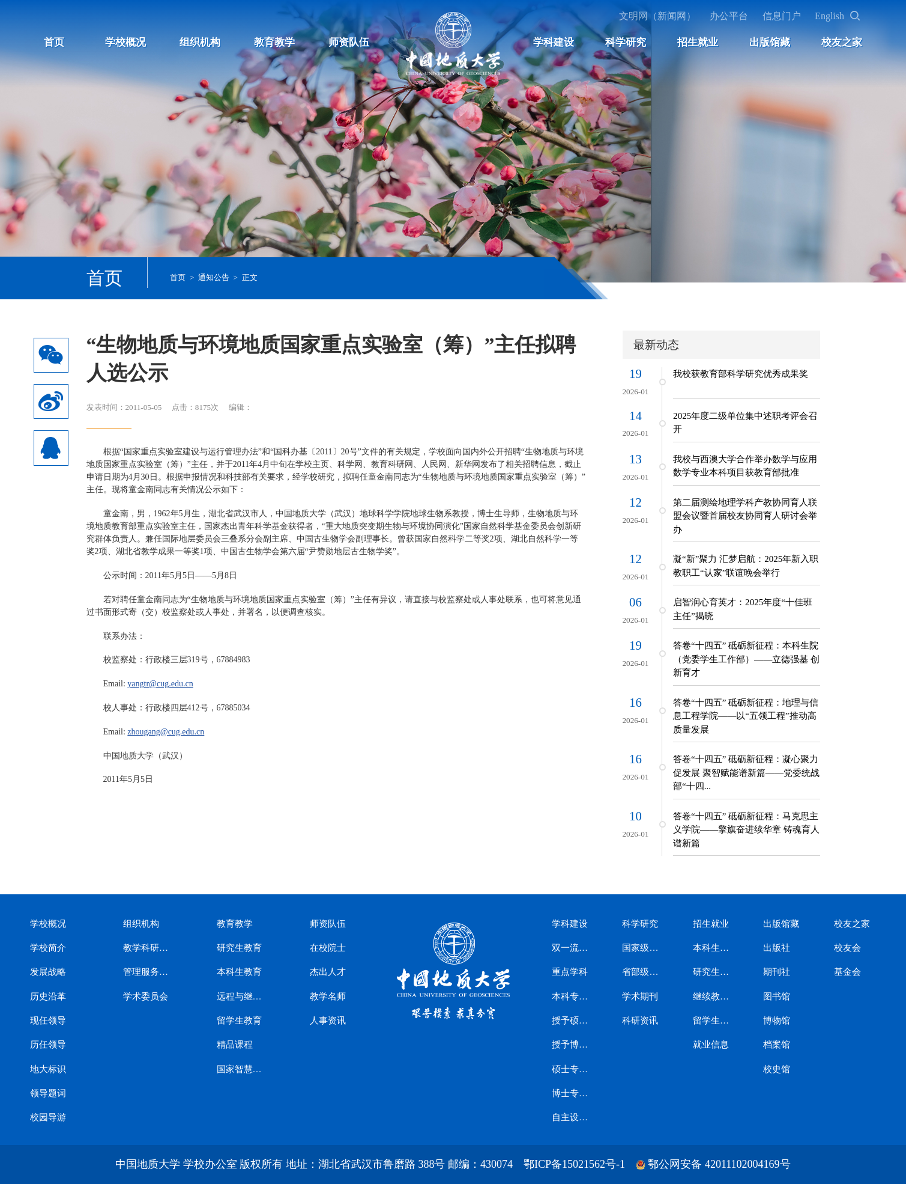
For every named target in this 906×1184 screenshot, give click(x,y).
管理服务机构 (148, 972)
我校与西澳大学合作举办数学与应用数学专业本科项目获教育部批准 (745, 465)
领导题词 (48, 1093)
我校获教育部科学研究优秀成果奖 (740, 374)
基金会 (847, 972)
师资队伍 (348, 42)
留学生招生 (712, 1020)
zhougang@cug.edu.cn (165, 731)
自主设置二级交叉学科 (571, 1117)
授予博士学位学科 (571, 1044)
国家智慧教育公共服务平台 (242, 1069)
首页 (54, 42)
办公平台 (729, 16)
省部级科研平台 (642, 972)
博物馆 (776, 1020)
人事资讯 (328, 1020)
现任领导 (48, 1020)
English (829, 16)
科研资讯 (640, 1020)
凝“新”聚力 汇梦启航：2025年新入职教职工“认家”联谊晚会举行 (745, 565)
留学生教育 (239, 1020)
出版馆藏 (769, 42)
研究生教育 (239, 948)
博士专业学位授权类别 (571, 1093)
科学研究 (625, 42)
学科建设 (553, 42)
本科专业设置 (571, 996)
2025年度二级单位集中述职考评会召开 (745, 422)
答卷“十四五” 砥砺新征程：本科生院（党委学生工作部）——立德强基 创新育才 (746, 659)
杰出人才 (328, 972)
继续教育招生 (712, 996)
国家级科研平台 (642, 948)
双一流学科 (571, 948)
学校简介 (48, 948)
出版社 (776, 948)
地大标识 (48, 1069)
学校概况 (125, 42)
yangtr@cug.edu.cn (160, 683)
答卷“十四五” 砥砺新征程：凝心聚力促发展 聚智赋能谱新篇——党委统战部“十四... (746, 772)
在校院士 (328, 948)
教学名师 (328, 996)
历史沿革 (48, 996)
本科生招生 (712, 948)
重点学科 (570, 972)
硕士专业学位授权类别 (571, 1069)
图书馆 (776, 996)
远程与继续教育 (242, 996)
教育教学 (274, 42)
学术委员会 (145, 996)
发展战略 (48, 972)
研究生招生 (712, 972)
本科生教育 (239, 972)
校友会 (847, 948)
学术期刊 (640, 996)
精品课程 (235, 1044)
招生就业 (697, 42)
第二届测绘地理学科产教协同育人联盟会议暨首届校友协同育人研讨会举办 (745, 516)
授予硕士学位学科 (571, 1020)
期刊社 (776, 972)
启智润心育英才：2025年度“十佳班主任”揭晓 (742, 608)
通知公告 (213, 277)
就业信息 (711, 1044)
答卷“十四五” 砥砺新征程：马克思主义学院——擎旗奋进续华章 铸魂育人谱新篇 (746, 829)
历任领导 (48, 1044)
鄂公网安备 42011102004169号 (719, 1164)
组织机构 (200, 42)
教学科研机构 (148, 948)
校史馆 (776, 1069)
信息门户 (782, 16)
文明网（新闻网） (657, 16)
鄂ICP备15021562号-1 (574, 1164)
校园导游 (48, 1117)
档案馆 (776, 1044)
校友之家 (841, 42)
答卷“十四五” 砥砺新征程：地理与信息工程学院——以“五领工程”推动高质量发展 (745, 716)
